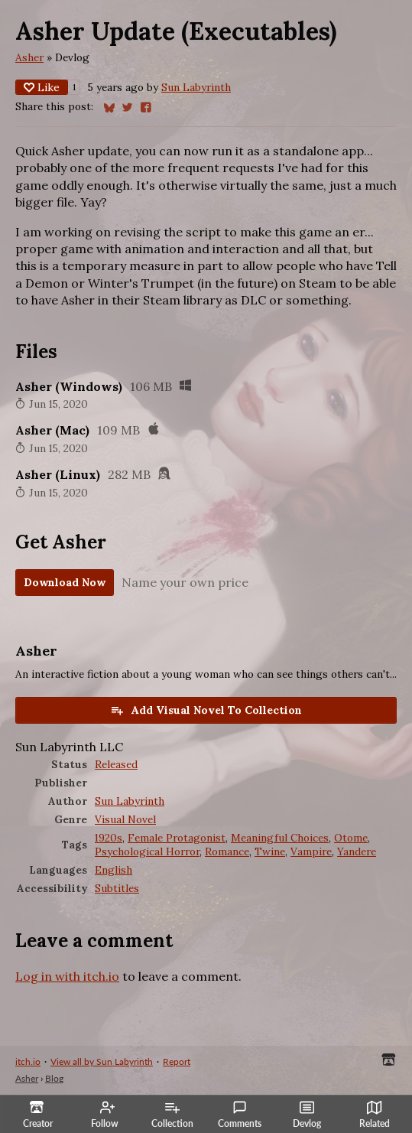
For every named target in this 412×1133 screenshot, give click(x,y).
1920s (108, 838)
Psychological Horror (147, 851)
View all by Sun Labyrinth (101, 1061)
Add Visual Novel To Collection (206, 710)
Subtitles (117, 888)
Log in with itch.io (67, 976)
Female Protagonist (176, 838)
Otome (351, 838)
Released (116, 764)
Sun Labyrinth (196, 87)
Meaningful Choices (280, 838)
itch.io (28, 1061)
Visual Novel (125, 819)
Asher (29, 57)
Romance (227, 851)
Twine (270, 851)
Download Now (64, 582)
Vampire (311, 851)
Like (42, 87)
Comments (239, 1114)
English (113, 870)
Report (176, 1061)
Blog (54, 1078)
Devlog (307, 1114)
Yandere (356, 851)
